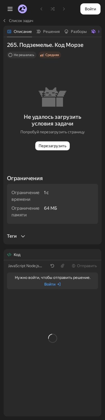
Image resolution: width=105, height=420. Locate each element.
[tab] (19, 31)
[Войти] (52, 284)
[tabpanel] (52, 140)
